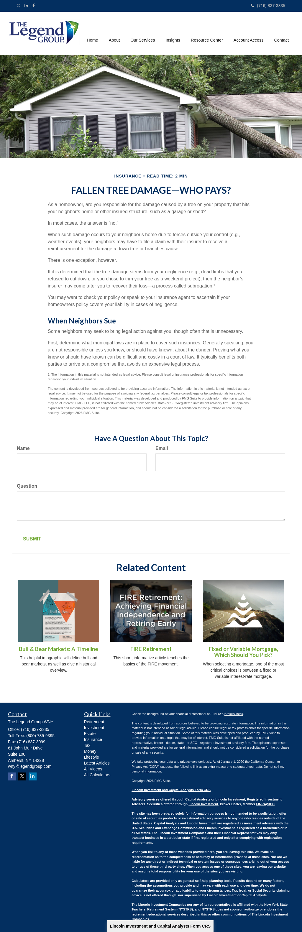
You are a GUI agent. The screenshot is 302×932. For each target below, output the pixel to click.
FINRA (261, 804)
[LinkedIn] (26, 6)
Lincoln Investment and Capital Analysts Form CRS (160, 926)
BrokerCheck (233, 714)
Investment (94, 727)
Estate (90, 733)
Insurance (93, 739)
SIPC (271, 804)
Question (27, 486)
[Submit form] (32, 539)
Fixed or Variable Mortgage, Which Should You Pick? (243, 652)
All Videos (93, 769)
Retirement (94, 721)
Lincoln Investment (230, 799)
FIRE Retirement (151, 649)
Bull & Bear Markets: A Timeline (58, 649)
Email (161, 448)
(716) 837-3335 (268, 5)
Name (23, 448)
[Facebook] (33, 6)
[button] (114, 33)
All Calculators (97, 774)
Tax (87, 745)
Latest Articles (97, 763)
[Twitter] (18, 6)
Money (90, 751)
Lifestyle (91, 757)
